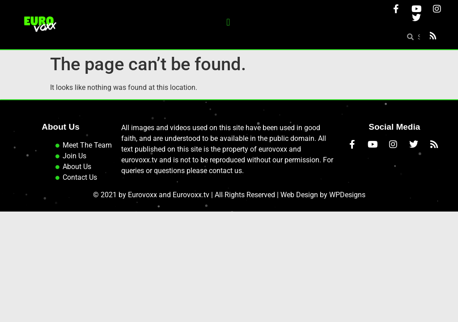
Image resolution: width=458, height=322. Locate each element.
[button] (228, 22)
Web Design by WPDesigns (322, 195)
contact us (225, 170)
